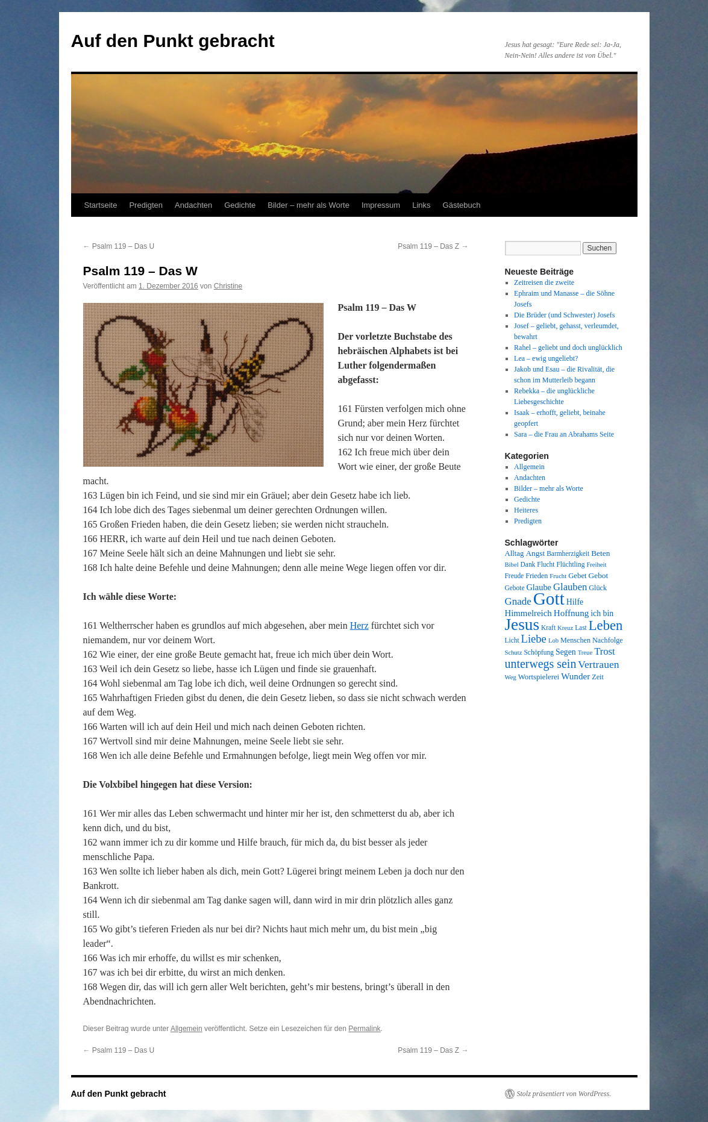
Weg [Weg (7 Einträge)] (510, 677)
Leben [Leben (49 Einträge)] (606, 625)
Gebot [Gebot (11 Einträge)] (599, 575)
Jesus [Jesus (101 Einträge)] (522, 625)
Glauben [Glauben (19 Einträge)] (570, 587)
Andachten (193, 205)
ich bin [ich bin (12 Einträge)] (602, 613)
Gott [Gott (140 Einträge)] (549, 598)
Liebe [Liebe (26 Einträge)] (534, 638)
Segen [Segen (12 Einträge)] (566, 651)
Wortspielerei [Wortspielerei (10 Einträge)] (538, 677)
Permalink (364, 1028)
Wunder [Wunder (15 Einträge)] (575, 676)
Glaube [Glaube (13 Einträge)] (538, 587)
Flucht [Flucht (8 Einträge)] (545, 564)
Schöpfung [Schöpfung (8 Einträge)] (539, 652)
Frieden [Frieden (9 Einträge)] (536, 576)
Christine (228, 286)
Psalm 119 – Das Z (433, 246)
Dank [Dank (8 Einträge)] (528, 564)
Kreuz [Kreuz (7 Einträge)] (565, 628)
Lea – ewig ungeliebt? (546, 358)
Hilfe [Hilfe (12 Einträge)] (574, 601)
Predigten (146, 205)
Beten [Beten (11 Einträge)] (600, 553)
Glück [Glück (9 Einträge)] (598, 588)
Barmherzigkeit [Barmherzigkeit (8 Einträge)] (568, 553)
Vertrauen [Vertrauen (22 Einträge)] (598, 664)
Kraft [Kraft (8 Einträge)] (548, 627)
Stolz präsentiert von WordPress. (564, 1093)
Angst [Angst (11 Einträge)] (535, 553)
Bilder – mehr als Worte (308, 205)
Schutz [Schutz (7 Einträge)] (513, 652)
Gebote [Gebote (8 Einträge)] (515, 587)
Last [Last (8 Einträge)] (581, 627)
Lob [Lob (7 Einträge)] (553, 640)
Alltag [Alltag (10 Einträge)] (514, 553)
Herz (359, 625)
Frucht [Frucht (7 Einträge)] (558, 576)
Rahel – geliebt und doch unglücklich (568, 347)
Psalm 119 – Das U (119, 246)
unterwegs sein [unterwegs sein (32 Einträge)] (541, 663)
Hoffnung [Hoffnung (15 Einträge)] (571, 613)
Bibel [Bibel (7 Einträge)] (512, 564)
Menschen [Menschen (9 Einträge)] (575, 640)
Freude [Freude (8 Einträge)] (514, 575)
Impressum (381, 205)
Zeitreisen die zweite (544, 282)
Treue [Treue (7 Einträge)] (585, 652)
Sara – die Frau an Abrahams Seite (564, 434)
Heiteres (526, 510)
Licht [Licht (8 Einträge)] (512, 640)
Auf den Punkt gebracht (173, 41)
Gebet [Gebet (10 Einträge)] (577, 576)
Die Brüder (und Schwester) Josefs (564, 315)
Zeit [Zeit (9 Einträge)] (598, 677)
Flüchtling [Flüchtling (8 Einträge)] (570, 564)
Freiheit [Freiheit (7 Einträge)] (596, 564)
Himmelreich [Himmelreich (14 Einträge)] (528, 613)
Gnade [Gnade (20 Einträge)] (518, 601)
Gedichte (239, 205)
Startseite (100, 205)
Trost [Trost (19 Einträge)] (604, 651)
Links (421, 205)
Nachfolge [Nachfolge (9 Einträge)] (607, 640)
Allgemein (186, 1028)
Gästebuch (462, 205)
